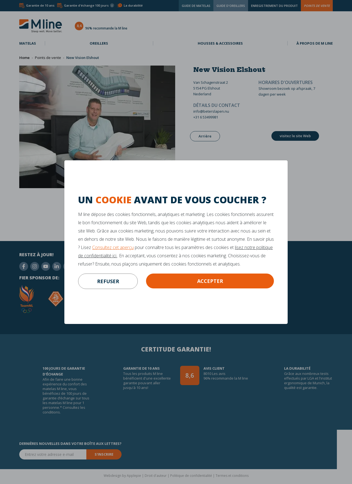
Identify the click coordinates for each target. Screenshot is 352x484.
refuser (108, 281)
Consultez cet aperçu (113, 247)
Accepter (210, 281)
